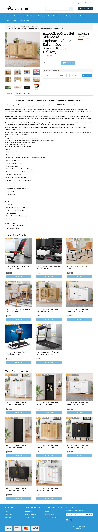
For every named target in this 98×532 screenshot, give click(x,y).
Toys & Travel (80, 16)
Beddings (41, 16)
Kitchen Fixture (25, 20)
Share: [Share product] (48, 56)
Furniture (8, 16)
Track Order (8, 514)
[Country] (62, 75)
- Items (86, 8)
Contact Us (28, 511)
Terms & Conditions (51, 517)
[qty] (49, 75)
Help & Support (77, 3)
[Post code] (74, 75)
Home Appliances (29, 16)
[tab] (10, 94)
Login (6, 511)
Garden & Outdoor (54, 16)
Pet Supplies (68, 16)
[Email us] (67, 520)
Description (9, 93)
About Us (48, 511)
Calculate (87, 75)
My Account (89, 3)
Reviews (23, 93)
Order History (9, 517)
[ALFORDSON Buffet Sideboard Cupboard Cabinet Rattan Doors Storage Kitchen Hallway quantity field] (50, 63)
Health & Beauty (12, 20)
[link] (71, 520)
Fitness (17, 16)
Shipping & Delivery (31, 514)
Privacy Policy (49, 514)
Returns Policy (29, 517)
